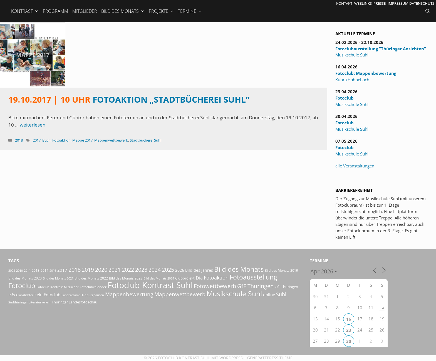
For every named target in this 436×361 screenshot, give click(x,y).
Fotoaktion (61, 140)
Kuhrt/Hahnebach (352, 79)
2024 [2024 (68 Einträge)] (154, 269)
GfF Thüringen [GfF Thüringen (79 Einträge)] (255, 286)
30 (348, 341)
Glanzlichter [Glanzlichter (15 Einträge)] (24, 295)
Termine (190, 11)
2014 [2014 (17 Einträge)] (44, 270)
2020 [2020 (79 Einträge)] (101, 269)
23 (348, 330)
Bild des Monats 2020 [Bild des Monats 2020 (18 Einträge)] (25, 278)
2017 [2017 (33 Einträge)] (62, 270)
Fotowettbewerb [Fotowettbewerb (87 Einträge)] (215, 286)
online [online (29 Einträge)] (269, 294)
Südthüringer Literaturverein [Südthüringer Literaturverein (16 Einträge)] (29, 302)
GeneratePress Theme (270, 357)
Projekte (161, 11)
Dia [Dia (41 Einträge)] (199, 278)
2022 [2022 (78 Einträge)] (128, 269)
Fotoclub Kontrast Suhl (184, 357)
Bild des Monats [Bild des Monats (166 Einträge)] (239, 269)
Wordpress (231, 357)
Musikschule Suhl (351, 55)
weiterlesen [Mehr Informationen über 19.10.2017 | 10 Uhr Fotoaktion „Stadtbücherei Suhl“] (32, 125)
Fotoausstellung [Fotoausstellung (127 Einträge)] (253, 277)
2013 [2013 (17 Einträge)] (35, 270)
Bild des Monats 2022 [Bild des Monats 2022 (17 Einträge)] (91, 278)
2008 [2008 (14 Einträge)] (11, 271)
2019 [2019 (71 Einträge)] (88, 269)
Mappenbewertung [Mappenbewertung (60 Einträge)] (129, 294)
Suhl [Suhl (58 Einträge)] (281, 294)
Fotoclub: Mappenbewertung (365, 73)
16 (348, 319)
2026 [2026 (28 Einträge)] (179, 270)
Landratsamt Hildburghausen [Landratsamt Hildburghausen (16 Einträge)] (82, 295)
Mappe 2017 (32, 55)
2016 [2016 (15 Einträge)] (52, 270)
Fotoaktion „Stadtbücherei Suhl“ (128, 99)
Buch (46, 140)
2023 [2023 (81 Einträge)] (141, 269)
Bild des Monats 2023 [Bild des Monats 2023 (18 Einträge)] (125, 278)
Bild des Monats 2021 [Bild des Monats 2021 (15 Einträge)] (58, 278)
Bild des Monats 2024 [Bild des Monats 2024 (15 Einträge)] (158, 278)
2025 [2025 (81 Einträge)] (168, 269)
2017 (37, 140)
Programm (55, 11)
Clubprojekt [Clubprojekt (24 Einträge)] (185, 278)
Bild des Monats (123, 11)
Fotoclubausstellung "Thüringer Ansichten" (380, 48)
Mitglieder (84, 11)
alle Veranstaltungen (354, 166)
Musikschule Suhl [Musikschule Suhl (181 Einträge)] (234, 293)
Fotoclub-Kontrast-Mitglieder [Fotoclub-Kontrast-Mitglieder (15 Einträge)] (57, 287)
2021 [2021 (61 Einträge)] (114, 269)
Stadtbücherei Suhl (145, 140)
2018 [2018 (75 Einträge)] (74, 269)
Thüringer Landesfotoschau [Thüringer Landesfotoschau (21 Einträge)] (74, 302)
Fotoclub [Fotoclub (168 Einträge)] (21, 285)
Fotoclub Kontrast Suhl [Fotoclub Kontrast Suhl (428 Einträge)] (150, 285)
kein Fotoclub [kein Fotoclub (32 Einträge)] (47, 294)
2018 (19, 140)
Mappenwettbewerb (111, 140)
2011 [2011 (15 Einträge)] (27, 270)
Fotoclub (344, 98)
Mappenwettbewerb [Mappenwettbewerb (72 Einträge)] (179, 294)
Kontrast (25, 11)
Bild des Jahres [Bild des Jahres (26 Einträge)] (199, 270)
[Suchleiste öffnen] (428, 11)
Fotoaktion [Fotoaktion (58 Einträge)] (216, 277)
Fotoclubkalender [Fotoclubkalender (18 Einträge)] (93, 287)
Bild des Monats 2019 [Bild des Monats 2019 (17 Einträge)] (281, 270)
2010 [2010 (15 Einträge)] (19, 270)
